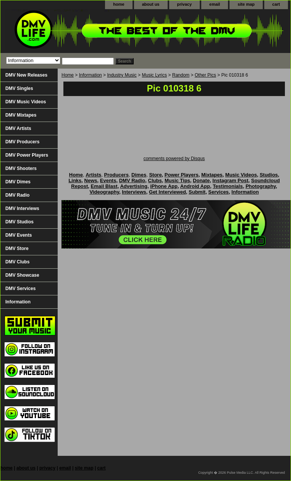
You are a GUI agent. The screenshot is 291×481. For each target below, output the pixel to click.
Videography (104, 192)
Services (218, 192)
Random (180, 75)
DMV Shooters (21, 168)
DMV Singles (19, 88)
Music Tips (177, 180)
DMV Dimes (18, 181)
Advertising (133, 186)
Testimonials (228, 186)
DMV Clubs (17, 262)
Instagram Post (230, 180)
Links (74, 180)
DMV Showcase (22, 275)
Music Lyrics (154, 75)
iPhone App (164, 186)
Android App (195, 186)
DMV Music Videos (25, 101)
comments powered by (174, 158)
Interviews (134, 192)
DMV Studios (19, 221)
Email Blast (104, 186)
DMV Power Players (26, 155)
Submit (197, 192)
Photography (261, 186)
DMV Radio (17, 195)
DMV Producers (22, 141)
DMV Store (17, 248)
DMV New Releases (26, 75)
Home (67, 75)
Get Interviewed (167, 192)
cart (276, 4)
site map (246, 4)
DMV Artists (18, 128)
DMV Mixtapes (20, 115)
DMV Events (18, 235)
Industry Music (121, 75)
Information (90, 75)
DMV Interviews (22, 208)
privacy (184, 4)
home (118, 4)
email (214, 4)
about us (151, 4)
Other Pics (205, 75)
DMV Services (20, 288)
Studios (269, 175)
